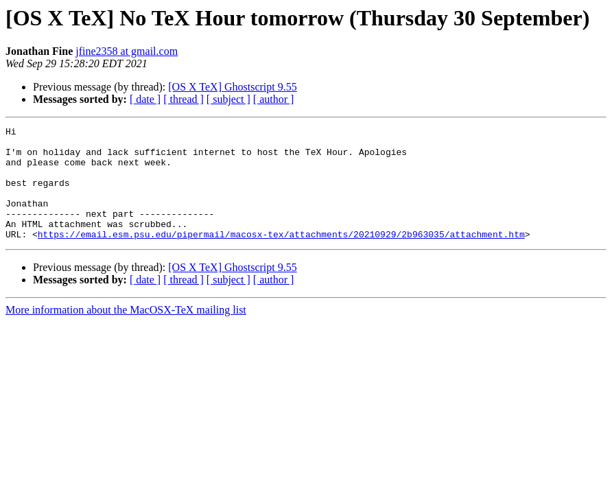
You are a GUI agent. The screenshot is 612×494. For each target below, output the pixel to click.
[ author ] (273, 99)
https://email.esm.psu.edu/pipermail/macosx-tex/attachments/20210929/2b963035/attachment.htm (281, 256)
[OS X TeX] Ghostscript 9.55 (232, 87)
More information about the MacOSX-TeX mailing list (125, 332)
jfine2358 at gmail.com (126, 51)
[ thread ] (183, 99)
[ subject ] (228, 99)
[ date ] (145, 99)
